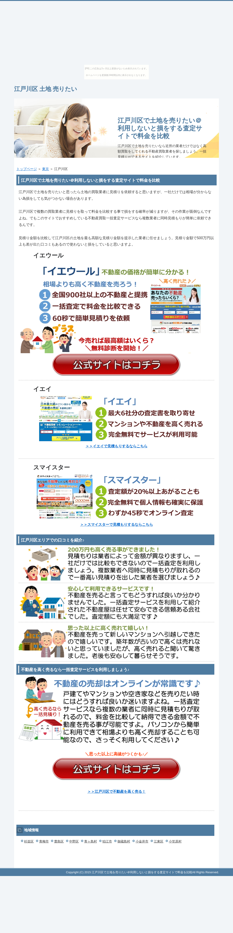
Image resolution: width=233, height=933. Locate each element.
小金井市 (142, 841)
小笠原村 (175, 841)
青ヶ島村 (90, 841)
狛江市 (107, 841)
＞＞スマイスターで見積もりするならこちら (116, 524)
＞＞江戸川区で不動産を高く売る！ (116, 791)
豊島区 (59, 841)
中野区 (74, 841)
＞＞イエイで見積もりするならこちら (116, 446)
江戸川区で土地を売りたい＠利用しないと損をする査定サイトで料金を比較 (160, 128)
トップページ (26, 169)
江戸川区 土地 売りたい (45, 89)
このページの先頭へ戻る (205, 865)
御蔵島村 (123, 841)
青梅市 (44, 841)
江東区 (158, 841)
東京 (45, 169)
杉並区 (29, 841)
